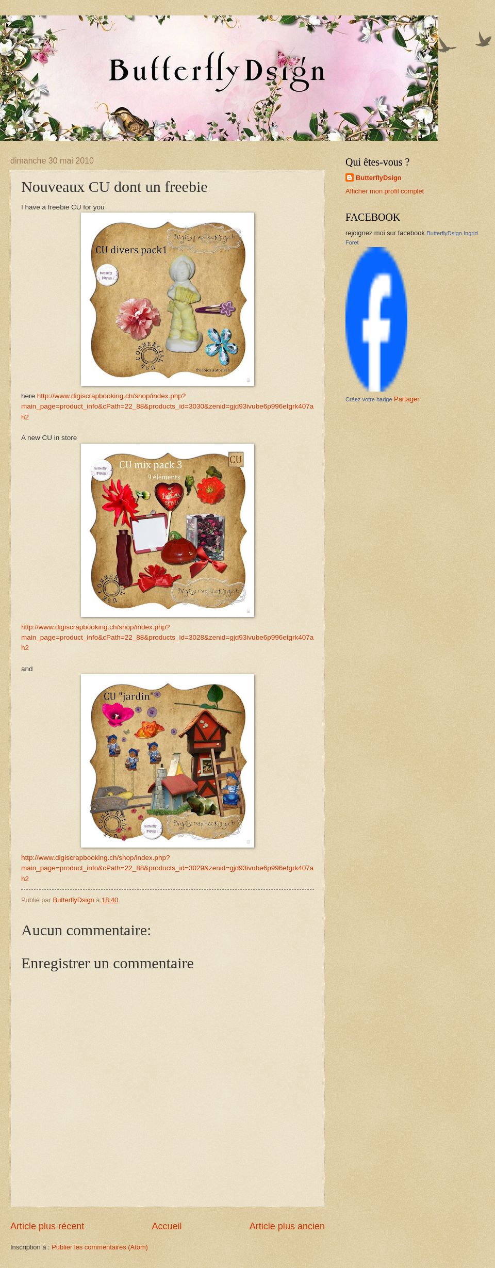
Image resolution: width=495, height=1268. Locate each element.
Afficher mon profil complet (384, 191)
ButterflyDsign (379, 178)
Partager (406, 399)
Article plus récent (47, 1226)
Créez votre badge (368, 399)
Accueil (167, 1226)
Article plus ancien (287, 1226)
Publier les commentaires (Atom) (100, 1247)
